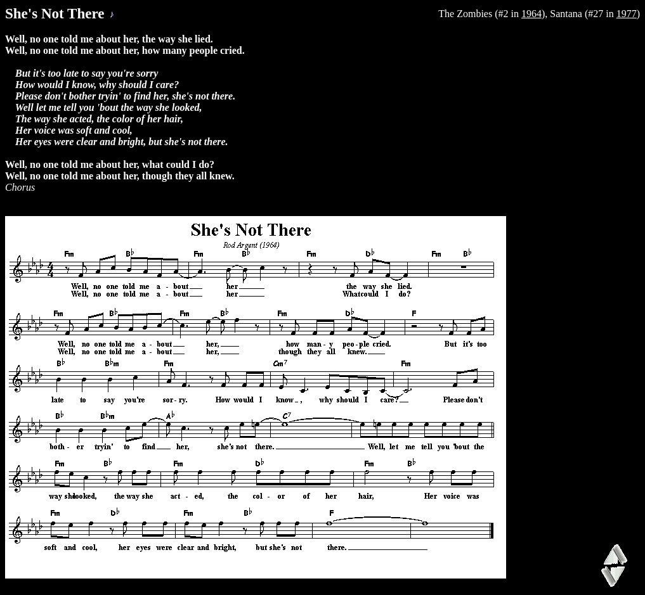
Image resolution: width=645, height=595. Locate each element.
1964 (531, 13)
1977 (626, 13)
